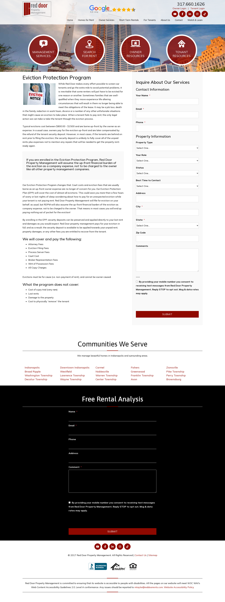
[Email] (167, 115)
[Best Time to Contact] (167, 186)
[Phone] (167, 128)
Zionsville (172, 367)
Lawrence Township (72, 375)
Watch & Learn (195, 20)
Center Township (106, 379)
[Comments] (167, 260)
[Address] (167, 199)
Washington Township (38, 375)
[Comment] (112, 481)
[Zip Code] (167, 238)
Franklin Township (142, 375)
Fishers (135, 367)
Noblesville (102, 371)
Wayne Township (71, 379)
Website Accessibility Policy (179, 587)
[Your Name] (167, 101)
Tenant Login (197, 8)
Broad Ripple (33, 371)
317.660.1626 (191, 4)
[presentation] (158, 304)
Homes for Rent (86, 20)
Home (70, 20)
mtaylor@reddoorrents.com (148, 587)
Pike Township (175, 371)
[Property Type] (167, 148)
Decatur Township (36, 379)
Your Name (142, 95)
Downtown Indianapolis (74, 367)
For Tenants (150, 20)
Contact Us (141, 555)
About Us (165, 20)
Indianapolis (32, 367)
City (138, 206)
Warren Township (107, 375)
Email (139, 108)
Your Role (141, 155)
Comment (74, 467)
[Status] (167, 173)
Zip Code (141, 232)
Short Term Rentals (129, 20)
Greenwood (138, 371)
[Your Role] (167, 160)
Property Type (144, 142)
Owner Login (179, 8)
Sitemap (152, 555)
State (139, 219)
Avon (134, 379)
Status (140, 167)
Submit (167, 314)
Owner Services (106, 20)
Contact (179, 20)
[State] (167, 225)
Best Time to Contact (148, 180)
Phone (139, 122)
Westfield (66, 371)
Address (141, 193)
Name (72, 411)
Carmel (100, 367)
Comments (142, 245)
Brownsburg (173, 379)
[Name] (112, 417)
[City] (167, 212)
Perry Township (176, 375)
